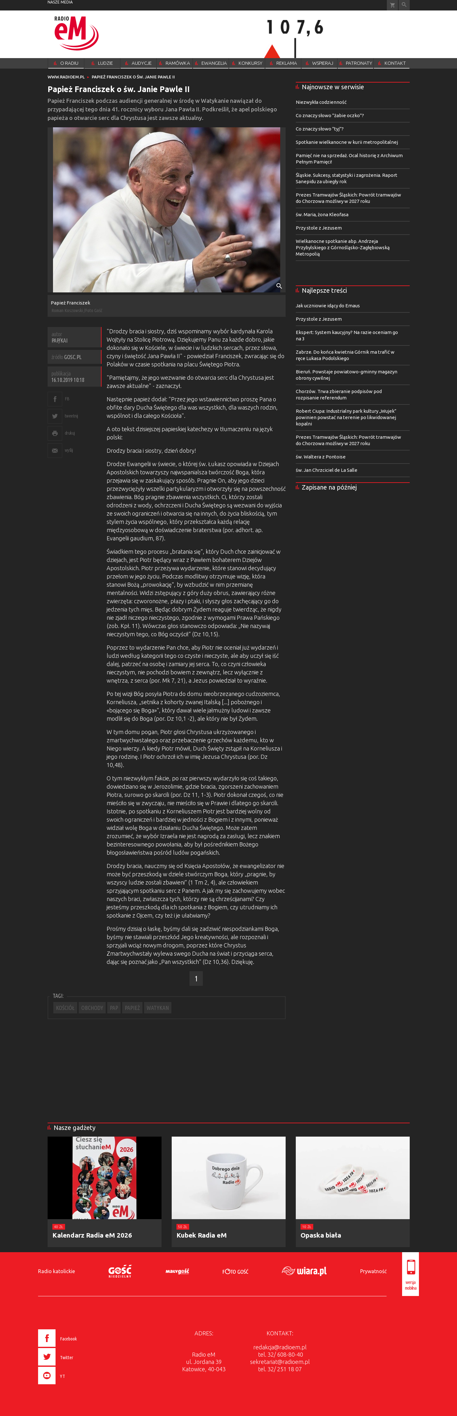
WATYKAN (158, 1008)
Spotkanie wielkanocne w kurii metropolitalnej (347, 142)
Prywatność (373, 1271)
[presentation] (70, 1385)
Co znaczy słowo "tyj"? (320, 128)
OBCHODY (92, 1008)
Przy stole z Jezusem (319, 227)
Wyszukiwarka (404, 5)
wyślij (69, 450)
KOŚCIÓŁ (65, 1008)
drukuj (70, 433)
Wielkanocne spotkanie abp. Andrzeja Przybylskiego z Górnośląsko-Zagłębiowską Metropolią (343, 247)
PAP (114, 1008)
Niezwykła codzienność (321, 102)
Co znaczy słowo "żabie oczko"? (330, 115)
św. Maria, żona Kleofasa (322, 214)
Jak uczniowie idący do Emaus (328, 305)
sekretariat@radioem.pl (280, 1362)
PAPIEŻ (132, 1008)
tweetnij (71, 415)
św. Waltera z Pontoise (321, 456)
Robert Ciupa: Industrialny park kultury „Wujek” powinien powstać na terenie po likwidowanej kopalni (346, 417)
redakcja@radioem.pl (280, 1347)
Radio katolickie (56, 1271)
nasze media (60, 2)
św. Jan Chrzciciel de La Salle (326, 470)
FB (67, 398)
